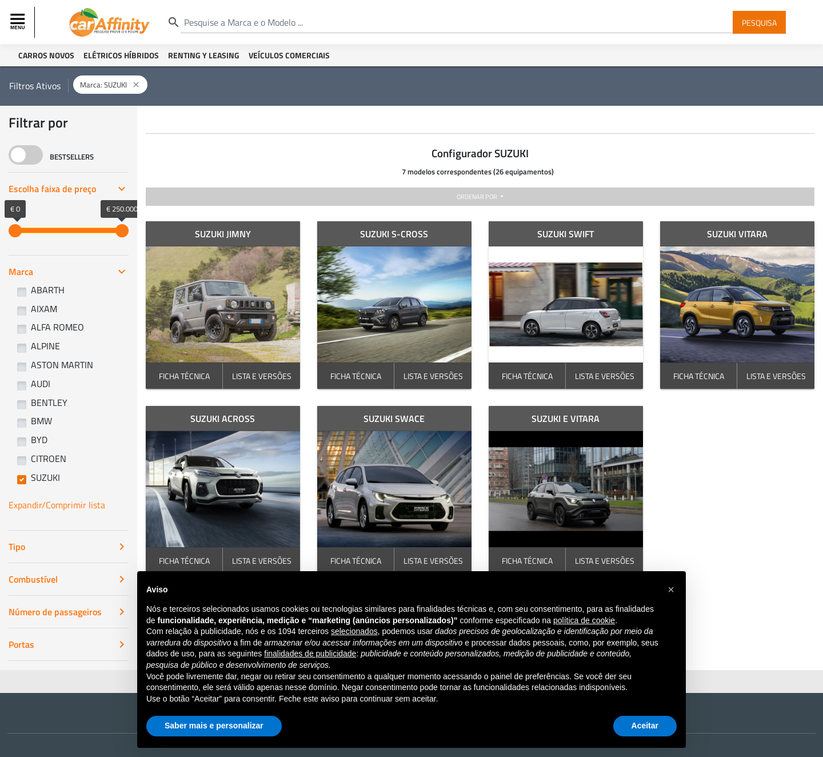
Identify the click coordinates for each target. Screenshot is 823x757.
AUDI (40, 383)
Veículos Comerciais (289, 55)
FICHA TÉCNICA (184, 375)
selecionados (354, 631)
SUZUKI (45, 477)
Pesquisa (759, 22)
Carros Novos (46, 55)
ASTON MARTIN (62, 364)
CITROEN (48, 458)
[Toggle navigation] (19, 22)
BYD (39, 439)
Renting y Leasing (203, 55)
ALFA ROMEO (57, 327)
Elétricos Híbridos (121, 55)
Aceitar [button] (645, 725)
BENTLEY (49, 402)
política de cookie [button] (584, 620)
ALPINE (45, 345)
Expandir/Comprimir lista (57, 505)
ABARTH (48, 289)
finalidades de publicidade (310, 653)
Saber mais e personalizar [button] (214, 725)
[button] (671, 589)
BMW (41, 420)
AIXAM (44, 308)
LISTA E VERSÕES (261, 375)
